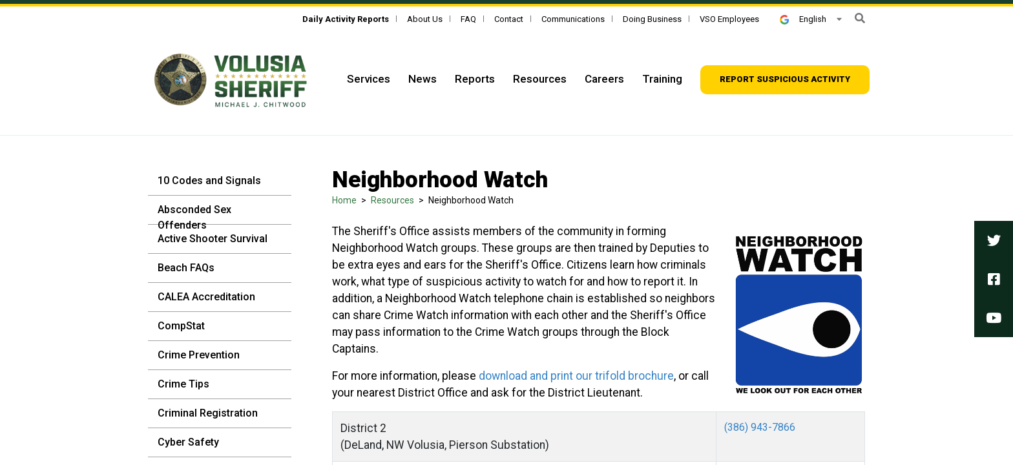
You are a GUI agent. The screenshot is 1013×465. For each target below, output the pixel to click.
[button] (860, 18)
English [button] (803, 19)
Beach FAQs (186, 268)
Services (368, 78)
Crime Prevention (199, 355)
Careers (604, 78)
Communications (573, 19)
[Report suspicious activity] (785, 79)
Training (662, 78)
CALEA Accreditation (206, 297)
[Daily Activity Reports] (345, 19)
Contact (508, 19)
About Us (425, 19)
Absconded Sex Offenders (194, 217)
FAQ (468, 19)
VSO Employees (729, 19)
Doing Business (652, 19)
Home (344, 200)
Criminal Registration (208, 413)
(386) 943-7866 (759, 427)
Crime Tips (183, 384)
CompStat (181, 326)
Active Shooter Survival (212, 238)
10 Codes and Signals (209, 180)
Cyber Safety (188, 442)
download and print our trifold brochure (576, 375)
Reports (475, 78)
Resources (540, 78)
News (422, 78)
